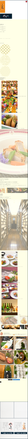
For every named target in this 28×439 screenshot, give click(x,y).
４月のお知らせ (3, 28)
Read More (2, 43)
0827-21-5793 (7, 433)
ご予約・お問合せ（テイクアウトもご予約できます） (7, 186)
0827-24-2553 (21, 433)
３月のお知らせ (3, 30)
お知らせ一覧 (2, 31)
